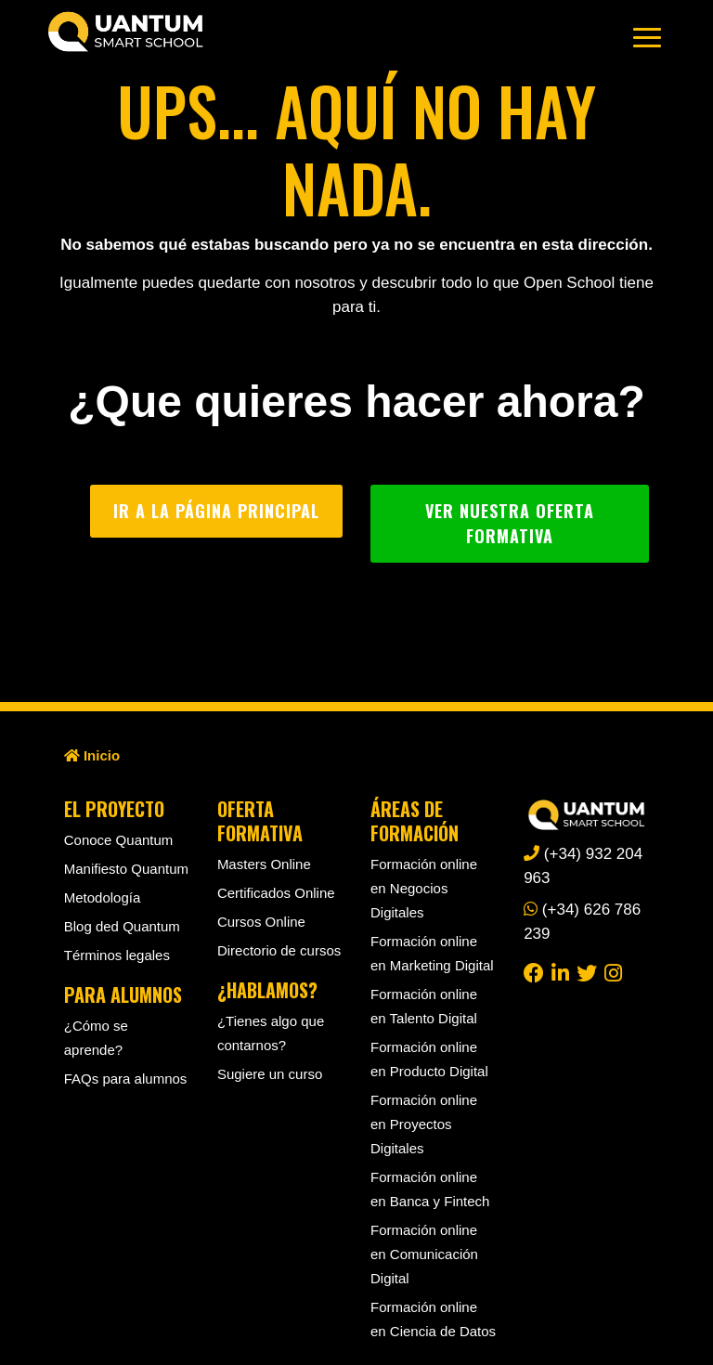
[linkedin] (560, 971)
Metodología (102, 897)
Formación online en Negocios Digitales (423, 888)
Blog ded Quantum (122, 926)
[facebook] (534, 971)
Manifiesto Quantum (126, 869)
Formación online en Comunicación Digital (424, 1254)
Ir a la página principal (216, 511)
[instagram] (613, 971)
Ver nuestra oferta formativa (509, 523)
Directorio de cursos (279, 950)
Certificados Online (276, 893)
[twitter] (587, 971)
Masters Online (264, 864)
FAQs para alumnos (126, 1078)
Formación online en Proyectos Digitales (423, 1124)
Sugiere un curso (269, 1074)
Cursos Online (261, 922)
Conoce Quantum (119, 840)
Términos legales (117, 955)
